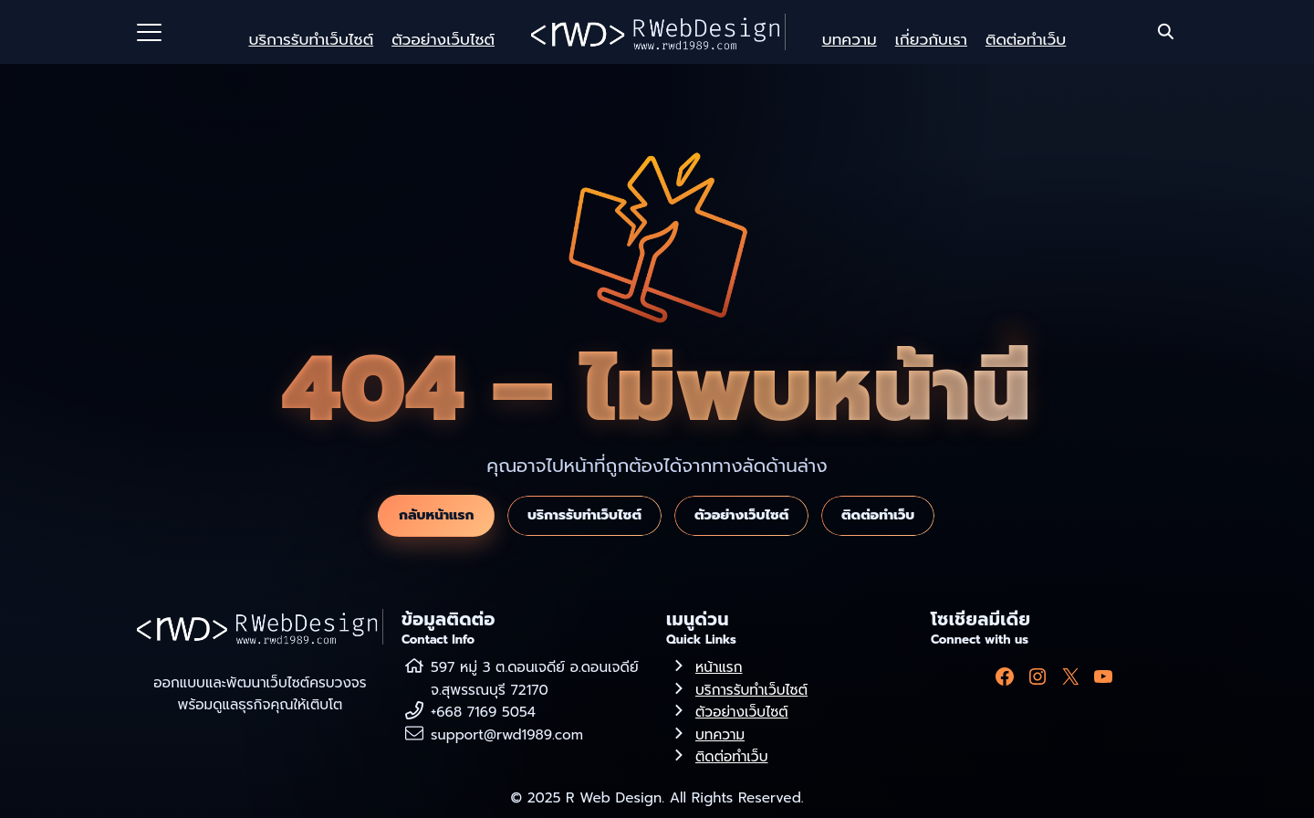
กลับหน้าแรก (436, 515)
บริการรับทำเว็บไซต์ (310, 39)
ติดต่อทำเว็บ (1026, 39)
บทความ (849, 39)
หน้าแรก (718, 666)
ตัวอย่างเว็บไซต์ (443, 39)
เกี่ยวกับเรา (931, 39)
